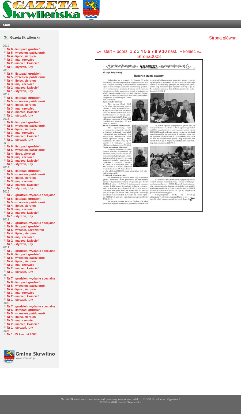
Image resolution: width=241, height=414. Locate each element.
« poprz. (121, 51)
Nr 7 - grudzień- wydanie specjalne (31, 195)
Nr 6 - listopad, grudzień (23, 49)
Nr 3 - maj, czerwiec (20, 59)
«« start (104, 51)
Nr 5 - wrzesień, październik (26, 52)
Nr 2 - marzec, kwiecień (23, 63)
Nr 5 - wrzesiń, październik (25, 229)
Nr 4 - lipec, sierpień (21, 153)
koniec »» (192, 51)
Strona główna (222, 38)
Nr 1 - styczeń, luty (20, 66)
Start (6, 25)
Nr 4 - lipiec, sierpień (21, 56)
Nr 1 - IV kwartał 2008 (21, 334)
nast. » (175, 51)
